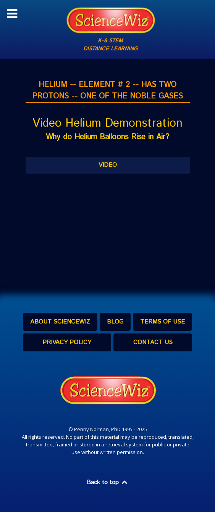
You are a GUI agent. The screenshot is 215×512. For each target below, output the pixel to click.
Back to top (108, 482)
